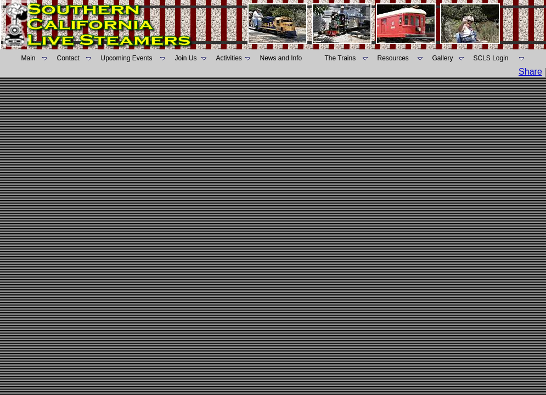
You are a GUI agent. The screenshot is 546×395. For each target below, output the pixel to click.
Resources (393, 58)
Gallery (442, 58)
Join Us (186, 58)
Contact (68, 58)
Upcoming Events (127, 58)
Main (28, 58)
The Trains (340, 58)
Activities (229, 58)
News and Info (281, 58)
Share (530, 71)
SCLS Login (491, 58)
